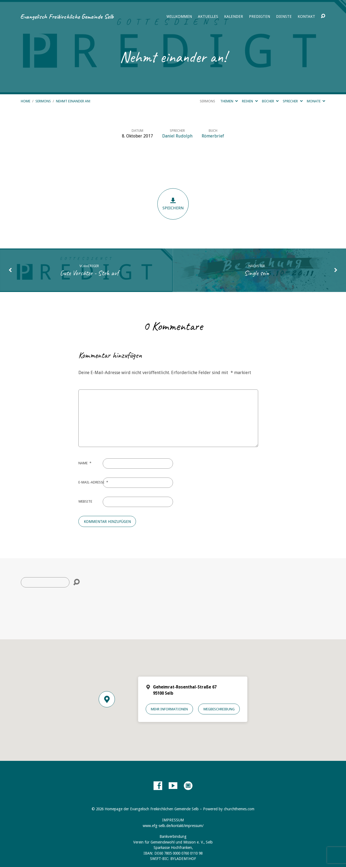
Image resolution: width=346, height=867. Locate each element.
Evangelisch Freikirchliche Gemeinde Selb (67, 16)
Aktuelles (208, 16)
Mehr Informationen (169, 709)
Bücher (270, 101)
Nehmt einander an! (73, 101)
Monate (316, 101)
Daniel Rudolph (177, 136)
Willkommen (179, 16)
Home (25, 101)
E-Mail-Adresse (93, 482)
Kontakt (306, 16)
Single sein (256, 272)
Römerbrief (213, 136)
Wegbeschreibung (219, 709)
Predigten (259, 16)
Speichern (173, 203)
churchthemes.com (239, 809)
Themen (229, 101)
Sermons (43, 101)
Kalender (233, 16)
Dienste (284, 16)
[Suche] (45, 582)
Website (85, 501)
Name (84, 463)
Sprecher (292, 101)
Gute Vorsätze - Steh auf (89, 272)
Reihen (250, 101)
